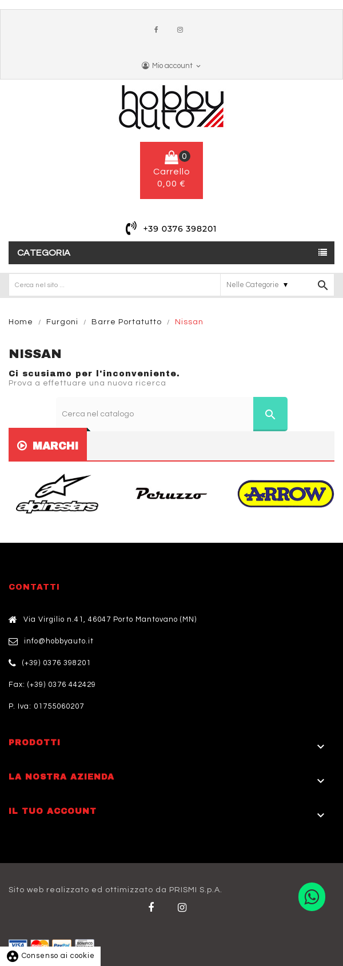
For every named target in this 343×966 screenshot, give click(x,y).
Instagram (183, 30)
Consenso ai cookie (50, 956)
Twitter (184, 907)
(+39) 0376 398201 (56, 663)
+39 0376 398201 (180, 229)
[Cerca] (172, 414)
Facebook (158, 30)
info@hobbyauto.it (59, 641)
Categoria (44, 252)
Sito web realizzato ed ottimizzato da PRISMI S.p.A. (115, 890)
